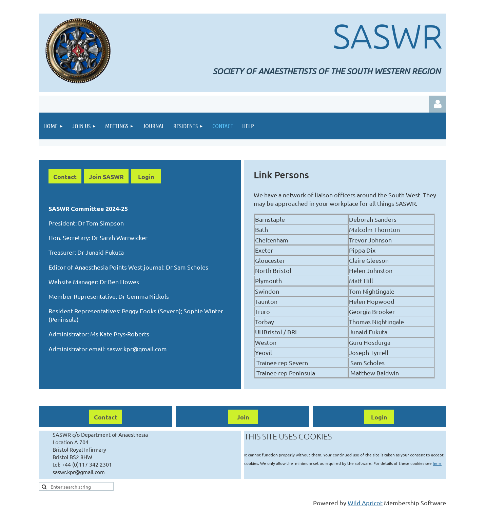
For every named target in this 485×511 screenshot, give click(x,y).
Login (146, 176)
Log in (437, 104)
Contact (65, 176)
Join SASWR (106, 176)
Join (243, 417)
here (437, 463)
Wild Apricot (365, 502)
